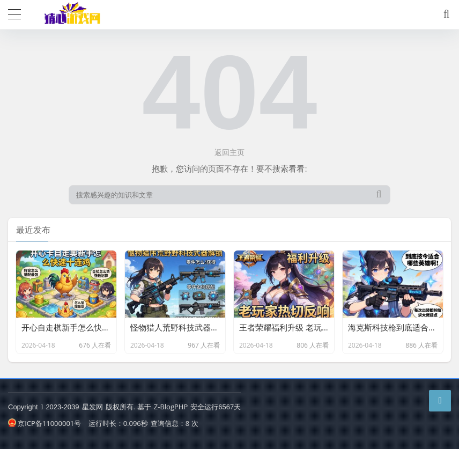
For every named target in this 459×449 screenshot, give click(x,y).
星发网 (92, 406)
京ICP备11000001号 (44, 423)
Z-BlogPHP (171, 406)
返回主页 (229, 152)
